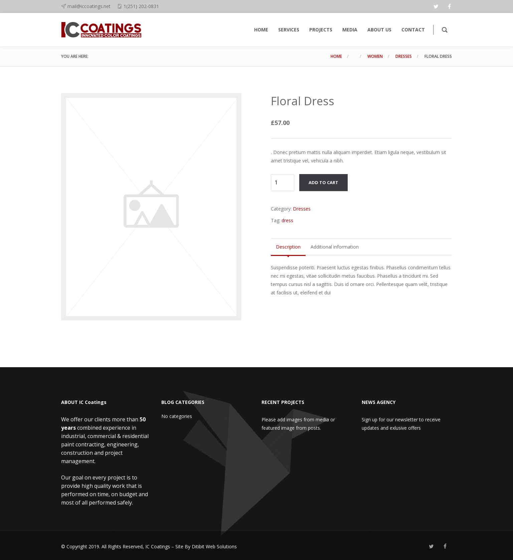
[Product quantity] (282, 182)
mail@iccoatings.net (89, 6)
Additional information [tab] (335, 247)
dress (287, 220)
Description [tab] (288, 247)
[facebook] (449, 6)
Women (375, 56)
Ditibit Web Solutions (214, 546)
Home (336, 56)
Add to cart (323, 182)
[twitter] (436, 6)
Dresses (403, 56)
